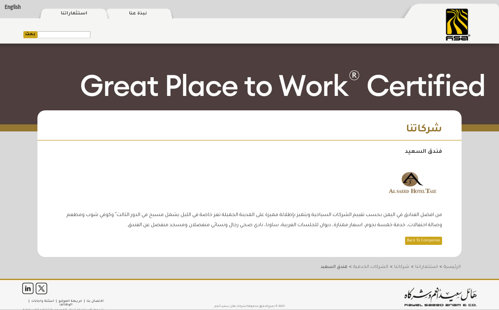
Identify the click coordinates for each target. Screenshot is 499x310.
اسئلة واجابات (42, 301)
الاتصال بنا (95, 301)
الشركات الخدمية (370, 267)
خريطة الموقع (70, 301)
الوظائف (66, 304)
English (13, 7)
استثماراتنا (74, 13)
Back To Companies (423, 241)
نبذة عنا (138, 13)
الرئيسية (452, 267)
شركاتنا (401, 267)
